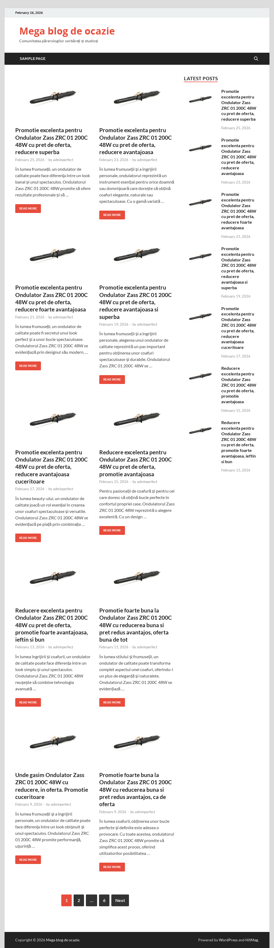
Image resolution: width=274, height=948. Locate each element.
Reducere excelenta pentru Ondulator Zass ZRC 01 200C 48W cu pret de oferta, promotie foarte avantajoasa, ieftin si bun (51, 625)
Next (120, 900)
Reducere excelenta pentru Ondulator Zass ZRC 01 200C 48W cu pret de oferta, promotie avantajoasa (238, 385)
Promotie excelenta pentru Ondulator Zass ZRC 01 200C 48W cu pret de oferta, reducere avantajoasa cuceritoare (51, 467)
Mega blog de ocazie (67, 30)
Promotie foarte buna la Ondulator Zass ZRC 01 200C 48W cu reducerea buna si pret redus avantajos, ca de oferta (135, 789)
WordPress (228, 940)
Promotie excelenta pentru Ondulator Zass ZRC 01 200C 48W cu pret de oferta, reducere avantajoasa (238, 156)
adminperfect (63, 160)
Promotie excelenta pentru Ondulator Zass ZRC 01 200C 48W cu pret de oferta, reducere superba (238, 105)
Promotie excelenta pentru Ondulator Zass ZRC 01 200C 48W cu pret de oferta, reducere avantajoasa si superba (135, 302)
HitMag (251, 940)
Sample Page (32, 58)
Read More (26, 207)
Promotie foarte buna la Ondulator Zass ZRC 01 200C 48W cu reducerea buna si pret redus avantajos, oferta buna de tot (135, 625)
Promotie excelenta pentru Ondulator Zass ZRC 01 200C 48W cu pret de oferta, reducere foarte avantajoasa (238, 211)
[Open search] (256, 59)
